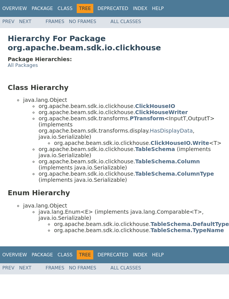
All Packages (23, 65)
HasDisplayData (171, 131)
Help (158, 8)
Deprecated (113, 8)
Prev (8, 21)
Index (140, 8)
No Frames (82, 21)
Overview (14, 8)
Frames (54, 21)
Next (25, 21)
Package (42, 8)
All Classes (126, 21)
